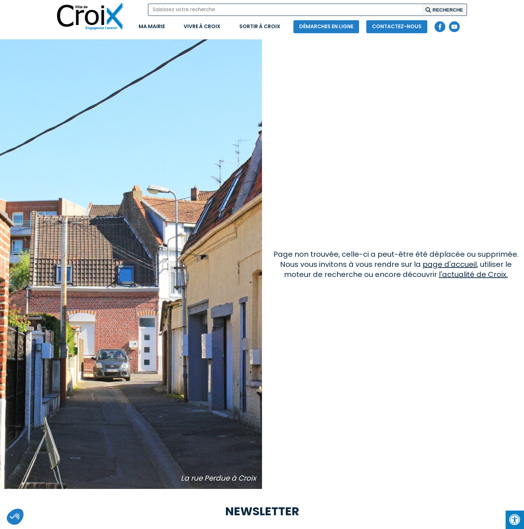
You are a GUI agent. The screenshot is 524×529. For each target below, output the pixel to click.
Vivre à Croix (202, 26)
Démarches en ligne (326, 26)
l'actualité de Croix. (473, 274)
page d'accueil (450, 264)
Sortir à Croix (259, 26)
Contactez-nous (397, 26)
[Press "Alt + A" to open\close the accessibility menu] (515, 520)
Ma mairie (152, 26)
